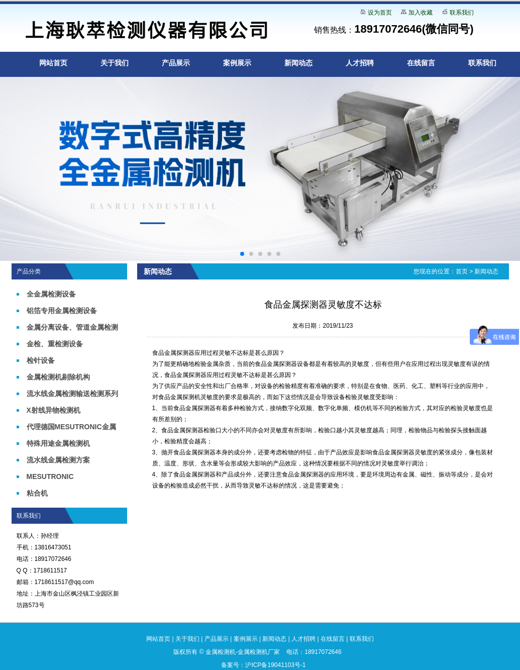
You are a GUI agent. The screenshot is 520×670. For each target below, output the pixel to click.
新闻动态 (298, 63)
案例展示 (237, 63)
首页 (462, 271)
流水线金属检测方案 (58, 460)
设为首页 (380, 12)
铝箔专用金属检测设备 (62, 311)
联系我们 (462, 12)
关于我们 (114, 63)
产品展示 (176, 63)
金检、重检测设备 (55, 344)
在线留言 (421, 63)
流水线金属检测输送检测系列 (72, 394)
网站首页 (53, 63)
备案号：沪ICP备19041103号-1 (263, 664)
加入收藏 (420, 12)
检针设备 (41, 360)
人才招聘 (360, 63)
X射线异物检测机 (53, 410)
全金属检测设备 (51, 294)
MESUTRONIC (50, 476)
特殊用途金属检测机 (58, 443)
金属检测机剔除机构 (58, 377)
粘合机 (37, 493)
